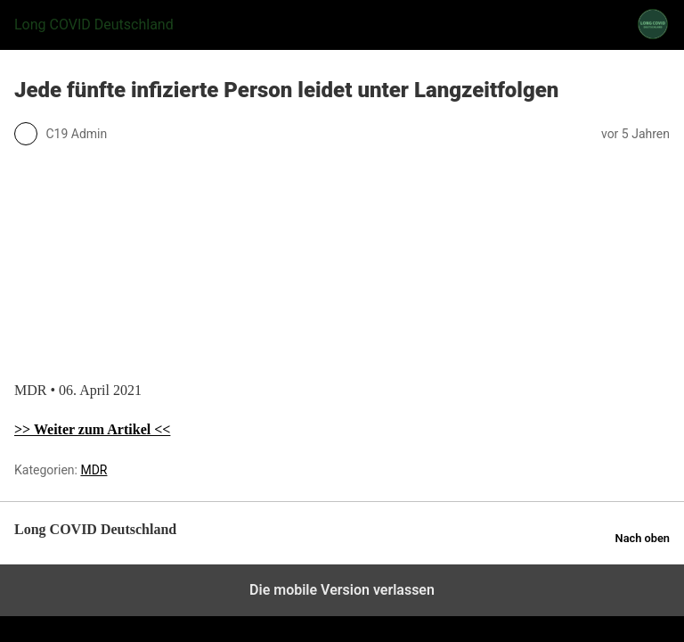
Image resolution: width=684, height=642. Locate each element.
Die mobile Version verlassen (342, 589)
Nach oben (642, 538)
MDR (93, 470)
